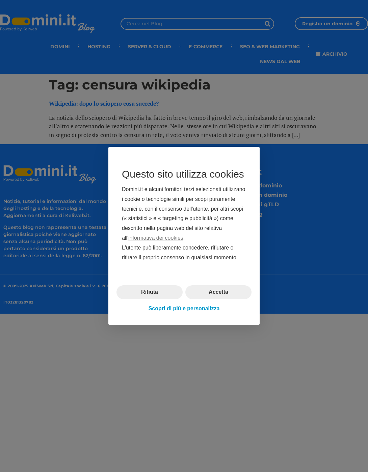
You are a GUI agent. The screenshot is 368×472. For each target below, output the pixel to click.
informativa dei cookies (155, 238)
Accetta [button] (218, 292)
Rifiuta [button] (149, 292)
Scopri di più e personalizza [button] (184, 308)
